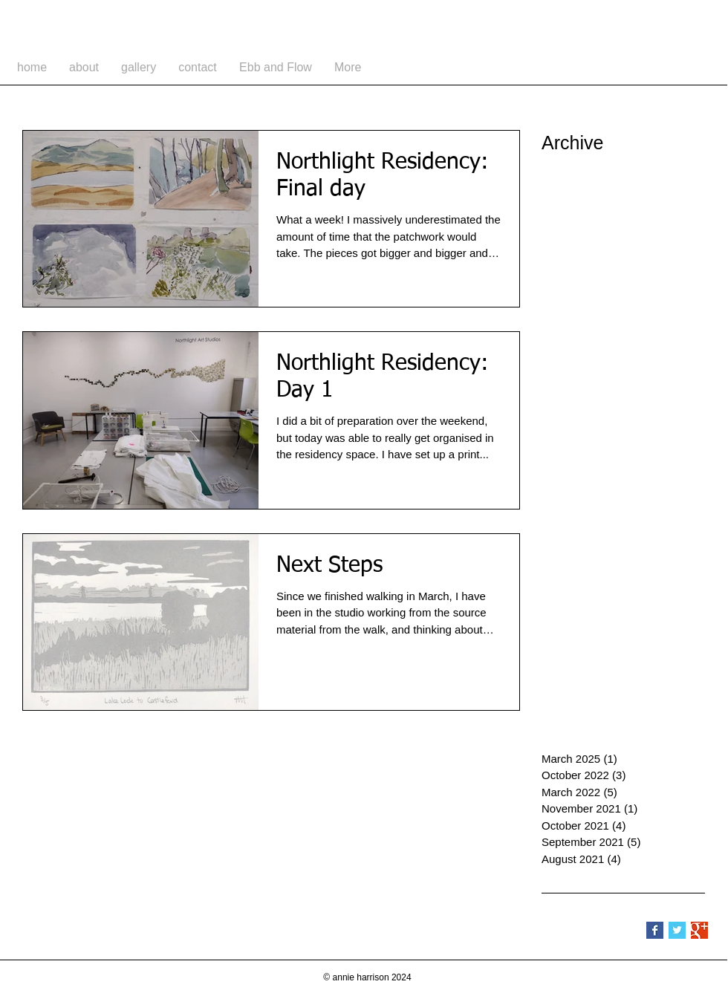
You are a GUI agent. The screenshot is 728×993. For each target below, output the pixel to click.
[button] (138, 67)
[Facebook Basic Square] (654, 930)
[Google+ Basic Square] (699, 930)
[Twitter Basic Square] (677, 930)
